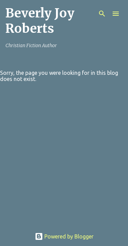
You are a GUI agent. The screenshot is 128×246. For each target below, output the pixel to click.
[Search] (102, 13)
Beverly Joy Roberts (39, 20)
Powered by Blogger (64, 236)
